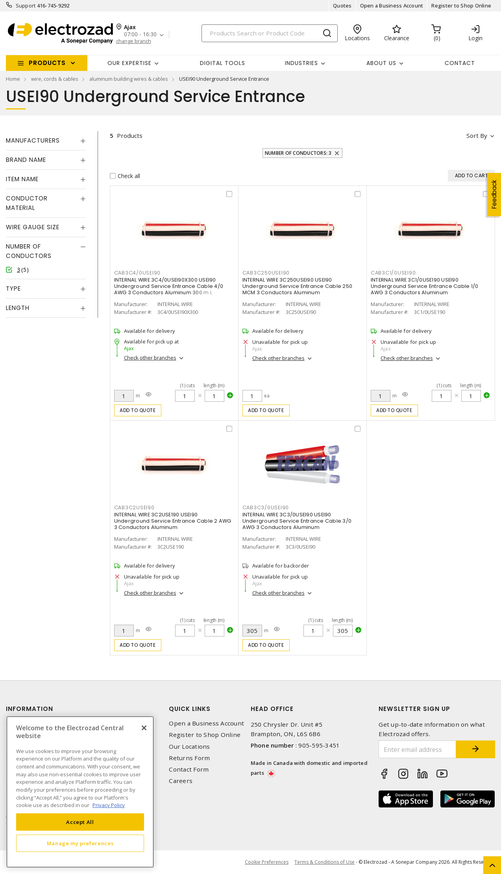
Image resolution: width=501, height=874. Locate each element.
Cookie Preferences (266, 862)
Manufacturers (33, 140)
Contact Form (189, 769)
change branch (133, 41)
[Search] (270, 33)
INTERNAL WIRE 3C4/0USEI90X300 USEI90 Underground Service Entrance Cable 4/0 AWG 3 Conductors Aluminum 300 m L (169, 286)
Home (13, 78)
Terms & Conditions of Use (324, 862)
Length (18, 308)
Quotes (342, 5)
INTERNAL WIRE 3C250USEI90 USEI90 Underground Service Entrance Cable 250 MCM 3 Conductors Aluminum (297, 286)
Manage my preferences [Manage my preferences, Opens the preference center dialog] (80, 843)
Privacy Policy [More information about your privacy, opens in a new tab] (108, 805)
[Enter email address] (417, 749)
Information (29, 709)
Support (26, 5)
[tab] (46, 140)
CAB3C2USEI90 (134, 507)
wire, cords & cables (54, 78)
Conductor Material (27, 203)
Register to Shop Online (461, 5)
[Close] (144, 728)
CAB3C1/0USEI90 (393, 272)
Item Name (22, 179)
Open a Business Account (391, 5)
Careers (180, 781)
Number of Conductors (29, 251)
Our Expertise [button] (129, 63)
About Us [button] (381, 63)
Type (13, 288)
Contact (460, 63)
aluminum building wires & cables (128, 78)
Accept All (80, 822)
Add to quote (137, 410)
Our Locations (189, 746)
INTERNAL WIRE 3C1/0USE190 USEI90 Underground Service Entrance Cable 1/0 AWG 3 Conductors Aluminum (425, 286)
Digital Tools (222, 63)
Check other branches (150, 357)
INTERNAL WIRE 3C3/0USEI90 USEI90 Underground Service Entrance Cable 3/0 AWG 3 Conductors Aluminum (297, 521)
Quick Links (190, 709)
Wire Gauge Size (32, 227)
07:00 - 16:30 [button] (140, 34)
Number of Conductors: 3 (298, 153)
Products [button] (47, 63)
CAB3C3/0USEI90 (265, 507)
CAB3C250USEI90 (266, 272)
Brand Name (26, 160)
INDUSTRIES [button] (301, 63)
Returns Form (189, 758)
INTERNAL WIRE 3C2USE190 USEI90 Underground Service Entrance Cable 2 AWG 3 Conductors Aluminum (172, 521)
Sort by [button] (476, 135)
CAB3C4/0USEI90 (137, 272)
